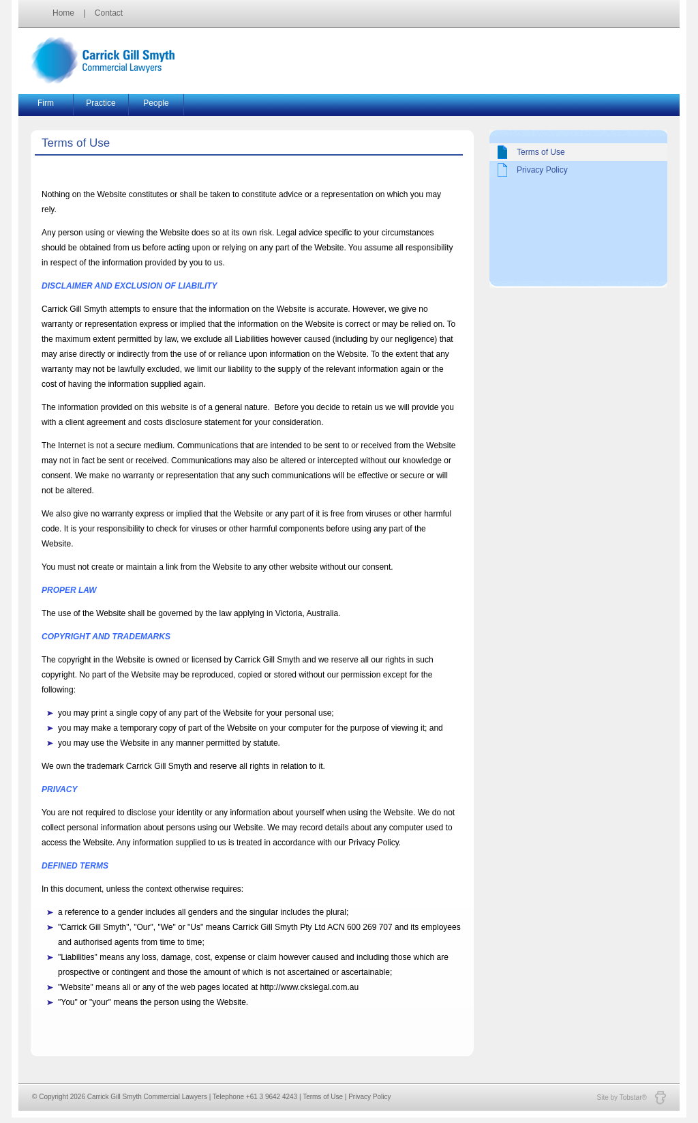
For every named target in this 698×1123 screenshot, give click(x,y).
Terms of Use (541, 152)
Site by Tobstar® (631, 1097)
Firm (45, 103)
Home (63, 13)
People (155, 103)
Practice (100, 103)
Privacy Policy (542, 170)
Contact (109, 13)
